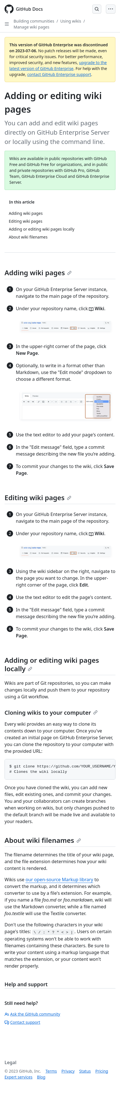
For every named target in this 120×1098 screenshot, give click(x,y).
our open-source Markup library (59, 879)
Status (85, 1071)
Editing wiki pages (38, 497)
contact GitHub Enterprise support (59, 74)
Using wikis (70, 21)
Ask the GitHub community (32, 1014)
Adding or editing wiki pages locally (52, 664)
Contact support (22, 1022)
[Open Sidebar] (6, 24)
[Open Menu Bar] (110, 9)
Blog (41, 1077)
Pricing (101, 1071)
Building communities (34, 21)
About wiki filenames (43, 840)
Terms (51, 1071)
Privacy (68, 1071)
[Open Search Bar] (96, 9)
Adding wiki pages (38, 272)
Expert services (19, 1077)
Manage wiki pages (31, 27)
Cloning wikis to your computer (51, 712)
